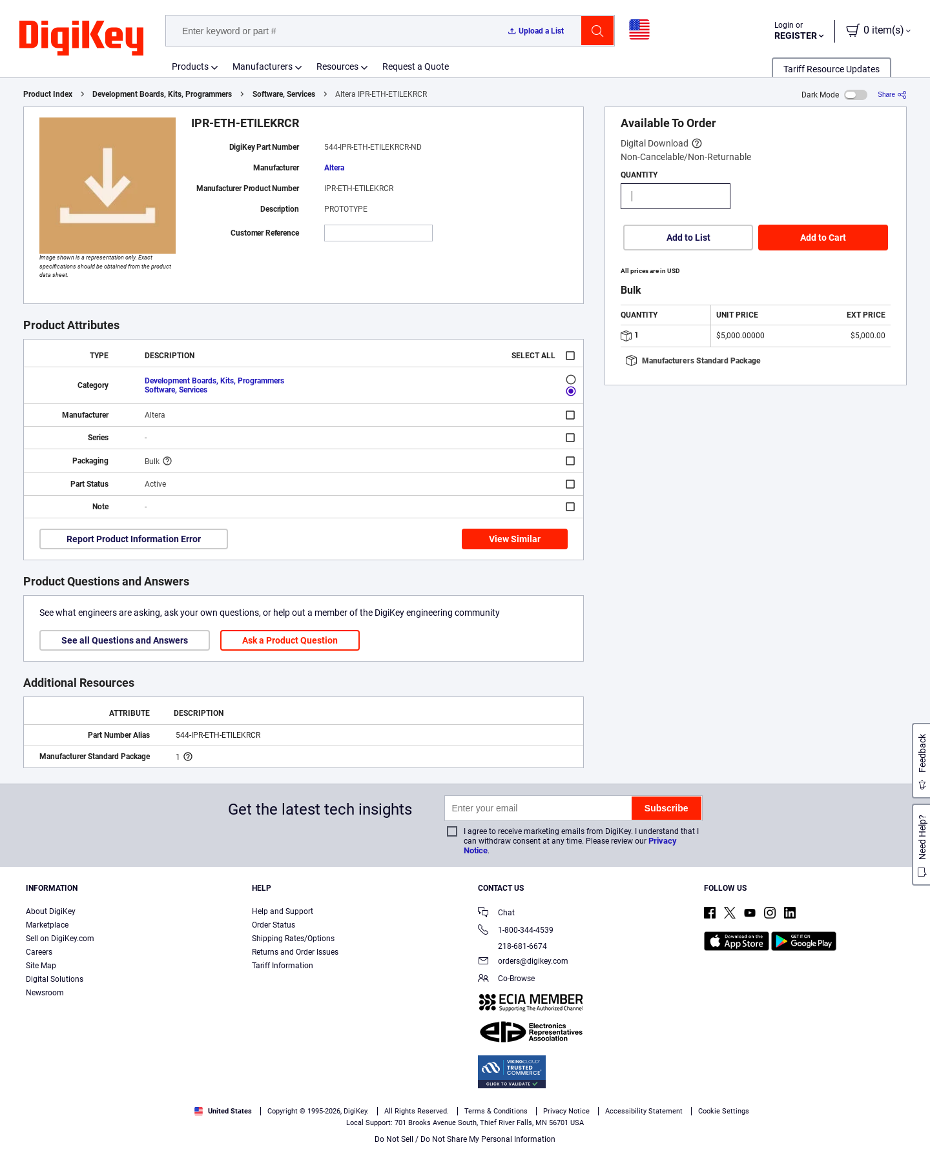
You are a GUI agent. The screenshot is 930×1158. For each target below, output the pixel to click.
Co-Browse (506, 979)
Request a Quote (415, 66)
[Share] (892, 94)
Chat (496, 914)
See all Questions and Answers (124, 640)
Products (190, 66)
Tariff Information (282, 965)
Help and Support (282, 911)
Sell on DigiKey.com (60, 938)
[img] (81, 39)
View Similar (515, 539)
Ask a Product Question (290, 640)
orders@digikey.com (523, 962)
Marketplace (47, 924)
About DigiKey (51, 911)
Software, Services (284, 94)
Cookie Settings (723, 1111)
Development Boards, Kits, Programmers (162, 94)
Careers (39, 952)
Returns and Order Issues (295, 952)
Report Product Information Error (134, 539)
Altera (334, 167)
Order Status (273, 924)
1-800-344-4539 (515, 931)
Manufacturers (262, 66)
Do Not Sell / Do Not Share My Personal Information (465, 1139)
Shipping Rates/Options (293, 938)
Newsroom (45, 992)
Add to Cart (823, 237)
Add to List (688, 237)
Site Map (41, 965)
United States (223, 1111)
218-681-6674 (512, 946)
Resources (337, 66)
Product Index (47, 94)
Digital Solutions (54, 979)
